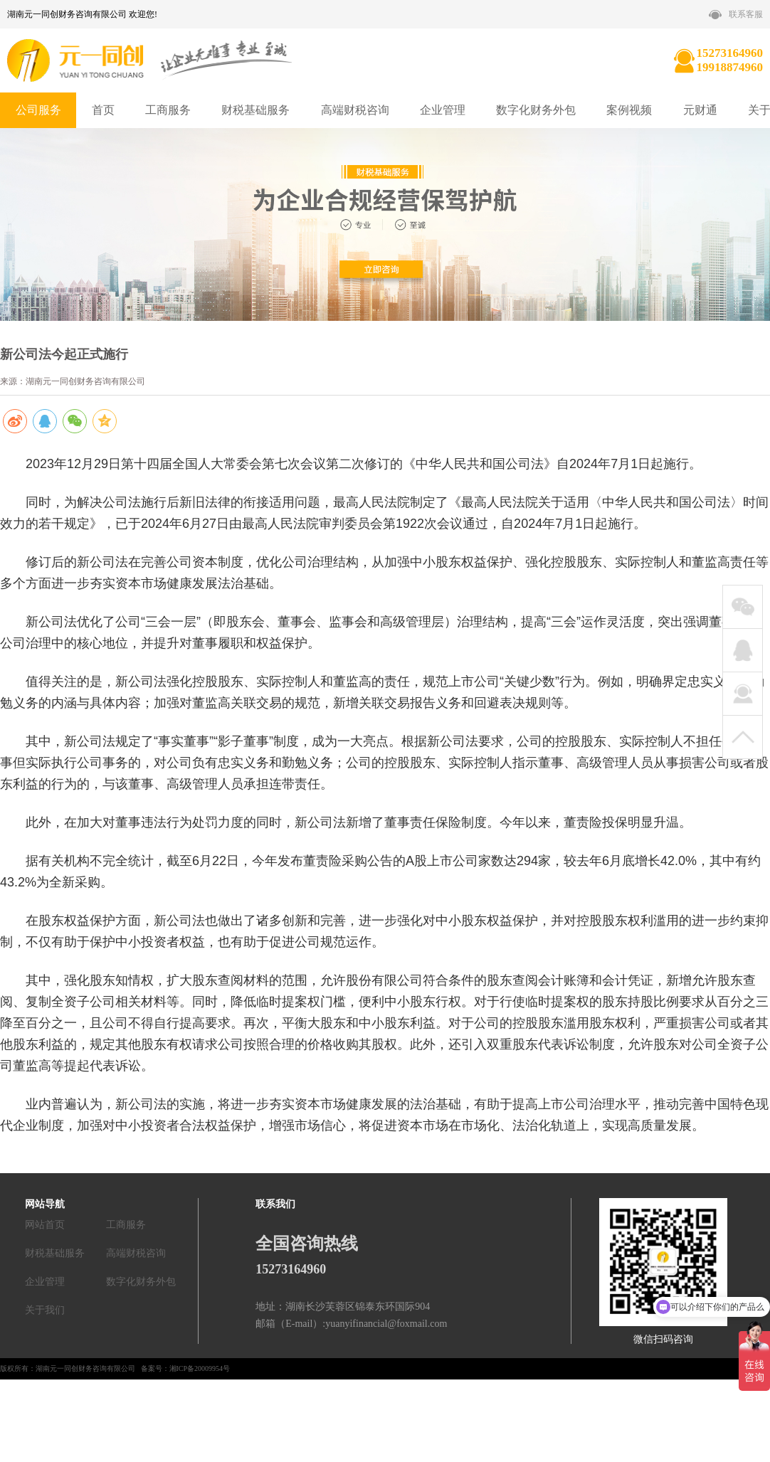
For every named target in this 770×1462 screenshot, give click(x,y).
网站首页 (45, 1224)
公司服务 (38, 110)
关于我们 (45, 1310)
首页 (103, 110)
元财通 (700, 110)
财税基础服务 (255, 110)
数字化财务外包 (536, 110)
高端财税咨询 (355, 110)
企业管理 (442, 110)
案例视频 (629, 110)
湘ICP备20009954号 (200, 1368)
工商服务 (168, 110)
